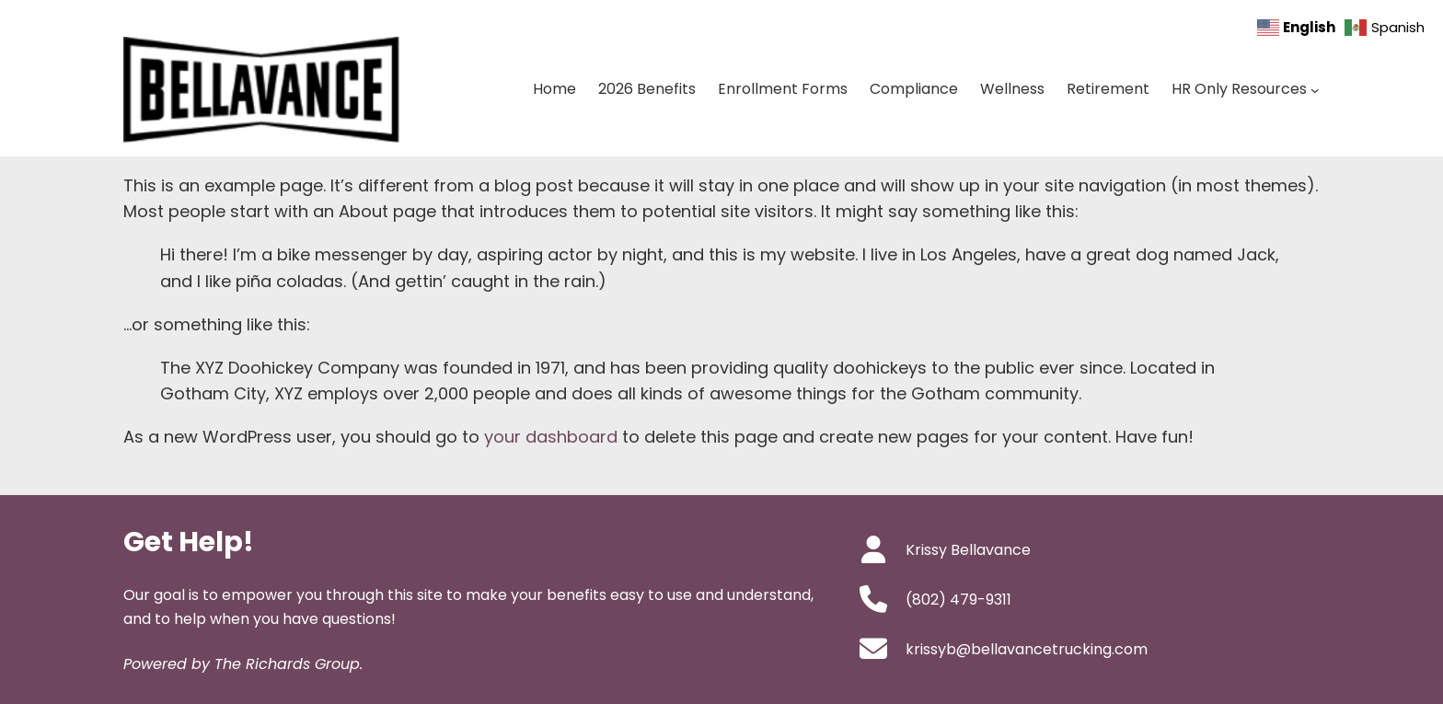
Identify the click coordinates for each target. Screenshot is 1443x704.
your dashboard (551, 436)
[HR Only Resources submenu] (1315, 89)
